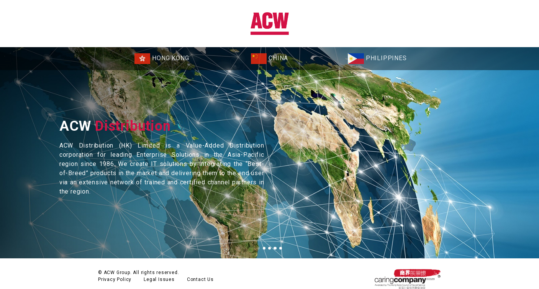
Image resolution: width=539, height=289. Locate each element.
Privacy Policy (114, 270)
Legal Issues (159, 270)
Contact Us (200, 270)
